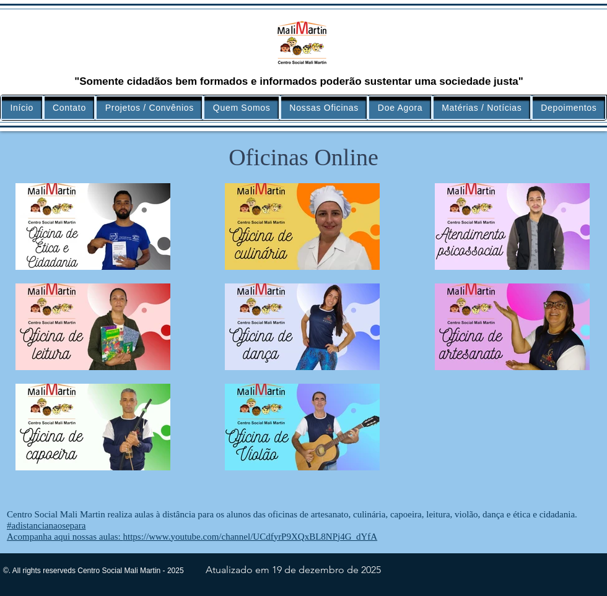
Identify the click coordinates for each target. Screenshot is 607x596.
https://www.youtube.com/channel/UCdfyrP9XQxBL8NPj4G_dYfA (250, 537)
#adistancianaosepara (46, 525)
